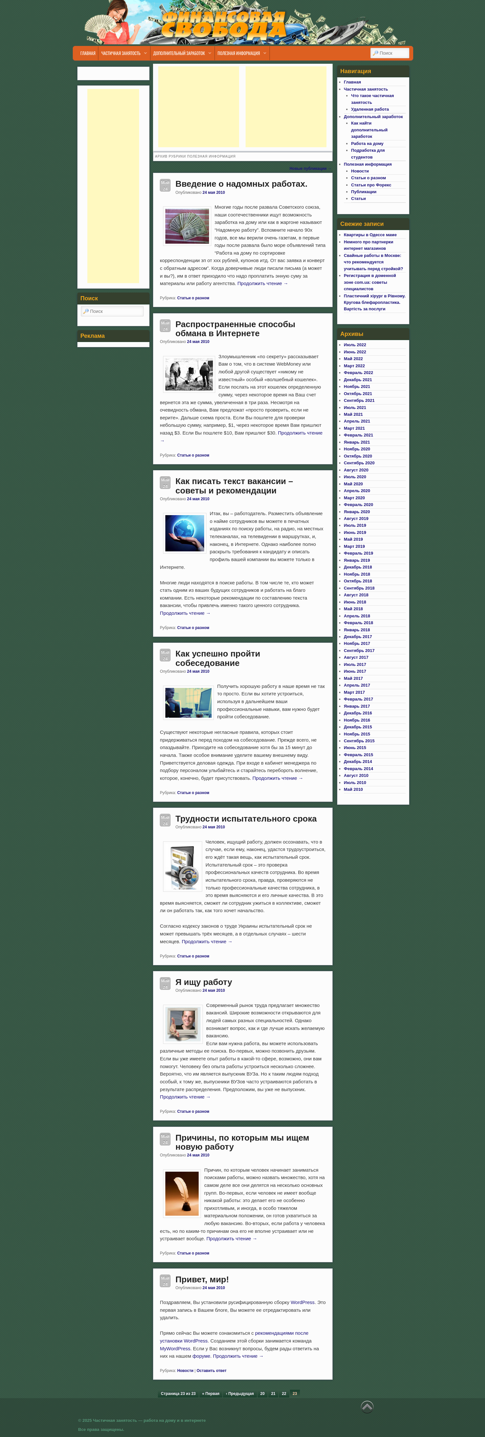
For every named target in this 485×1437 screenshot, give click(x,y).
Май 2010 (353, 789)
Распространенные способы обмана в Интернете (235, 328)
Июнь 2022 (355, 351)
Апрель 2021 (357, 421)
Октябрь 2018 (358, 581)
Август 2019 (356, 518)
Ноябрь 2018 (357, 574)
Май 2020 (353, 483)
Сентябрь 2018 (359, 588)
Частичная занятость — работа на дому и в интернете (149, 1420)
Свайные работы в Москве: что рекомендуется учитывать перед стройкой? (373, 262)
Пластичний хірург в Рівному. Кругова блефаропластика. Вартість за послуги (375, 302)
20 (262, 1393)
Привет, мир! (202, 1279)
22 (284, 1393)
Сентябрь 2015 (359, 740)
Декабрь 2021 (358, 379)
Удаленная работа (370, 109)
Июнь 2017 (355, 671)
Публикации (363, 191)
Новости (185, 1370)
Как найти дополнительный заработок (369, 130)
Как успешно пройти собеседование (217, 658)
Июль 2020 (355, 476)
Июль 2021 (355, 407)
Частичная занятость (123, 55)
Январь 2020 (357, 511)
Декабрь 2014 (358, 761)
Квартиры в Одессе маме (370, 234)
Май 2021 (353, 414)
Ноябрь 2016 (357, 720)
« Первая (211, 1393)
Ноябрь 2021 (357, 386)
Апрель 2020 (357, 490)
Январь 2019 (357, 560)
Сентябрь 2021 (359, 400)
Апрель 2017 (357, 685)
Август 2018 (356, 594)
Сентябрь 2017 (359, 650)
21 (273, 1393)
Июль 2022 (355, 344)
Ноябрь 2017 (357, 643)
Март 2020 (354, 497)
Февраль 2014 (358, 768)
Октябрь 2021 (358, 393)
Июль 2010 (355, 782)
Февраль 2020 (358, 504)
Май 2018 (353, 608)
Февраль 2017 (358, 699)
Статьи (358, 198)
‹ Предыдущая (240, 1393)
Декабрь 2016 (358, 713)
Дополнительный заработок (181, 55)
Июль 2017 (355, 664)
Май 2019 (353, 539)
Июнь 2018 (355, 602)
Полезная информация (240, 55)
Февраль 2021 (358, 435)
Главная (87, 53)
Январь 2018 (357, 629)
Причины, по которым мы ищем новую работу (242, 1142)
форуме (201, 1356)
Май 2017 (353, 678)
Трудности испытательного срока (246, 819)
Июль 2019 (355, 525)
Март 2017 (354, 692)
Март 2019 (354, 546)
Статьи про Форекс (371, 184)
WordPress (302, 1302)
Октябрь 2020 (358, 456)
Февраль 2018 (358, 622)
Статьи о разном (193, 298)
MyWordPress (175, 1348)
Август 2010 (356, 775)
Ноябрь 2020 (357, 449)
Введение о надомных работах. (241, 184)
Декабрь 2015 (358, 726)
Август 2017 (356, 657)
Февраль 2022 (358, 372)
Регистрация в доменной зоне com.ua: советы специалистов (370, 282)
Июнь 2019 (355, 532)
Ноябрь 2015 (357, 734)
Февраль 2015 (358, 754)
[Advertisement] (198, 106)
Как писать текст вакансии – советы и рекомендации (234, 485)
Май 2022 (353, 358)
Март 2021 (354, 428)
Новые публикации (311, 168)
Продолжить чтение (262, 283)
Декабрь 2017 (358, 636)
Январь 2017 (357, 706)
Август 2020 (356, 470)
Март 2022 (354, 365)
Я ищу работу (203, 982)
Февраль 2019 (358, 553)
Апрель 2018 (357, 615)
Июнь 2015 (355, 747)
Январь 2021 (357, 442)
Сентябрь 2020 (359, 462)
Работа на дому (367, 143)
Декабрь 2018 (358, 567)
